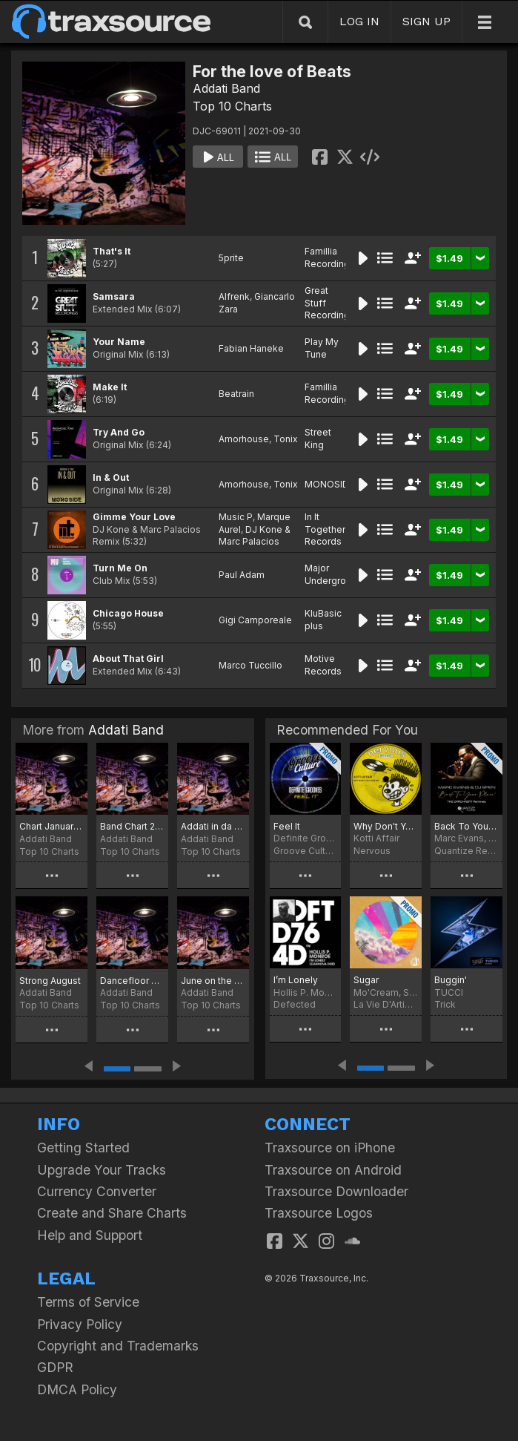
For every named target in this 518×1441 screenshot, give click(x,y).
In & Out (111, 477)
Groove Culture (305, 850)
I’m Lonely (295, 979)
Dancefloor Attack (132, 980)
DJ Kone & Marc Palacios (254, 536)
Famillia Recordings (330, 257)
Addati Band (226, 88)
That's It (111, 251)
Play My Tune (322, 348)
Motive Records (323, 665)
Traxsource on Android (333, 1170)
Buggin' (450, 979)
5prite (231, 257)
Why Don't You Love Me (385, 826)
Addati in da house (213, 826)
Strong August (50, 980)
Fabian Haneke (251, 348)
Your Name (119, 341)
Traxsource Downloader (336, 1191)
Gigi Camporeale (255, 620)
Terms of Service (88, 1302)
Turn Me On (120, 568)
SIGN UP (426, 21)
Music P (236, 516)
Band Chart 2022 (132, 826)
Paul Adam (242, 574)
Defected (294, 1004)
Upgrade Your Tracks (101, 1170)
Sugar (366, 979)
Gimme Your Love (134, 516)
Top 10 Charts (232, 106)
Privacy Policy (79, 1324)
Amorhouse (244, 438)
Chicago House (128, 613)
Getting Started (83, 1147)
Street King (318, 438)
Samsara (114, 296)
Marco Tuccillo (250, 665)
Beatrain (236, 393)
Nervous (372, 850)
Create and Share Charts (112, 1213)
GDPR (55, 1367)
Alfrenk (234, 296)
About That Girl (128, 658)
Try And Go (119, 432)
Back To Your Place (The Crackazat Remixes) (466, 826)
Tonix (285, 438)
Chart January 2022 (51, 826)
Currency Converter (96, 1191)
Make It (110, 387)
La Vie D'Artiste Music (385, 1004)
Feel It (286, 826)
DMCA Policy (77, 1389)
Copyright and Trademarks (118, 1345)
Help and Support (89, 1235)
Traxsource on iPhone (330, 1147)
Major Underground (333, 574)
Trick (445, 1004)
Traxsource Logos (319, 1213)
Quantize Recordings (466, 850)
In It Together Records (325, 529)
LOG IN (359, 21)
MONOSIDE (329, 484)
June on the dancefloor (213, 980)
